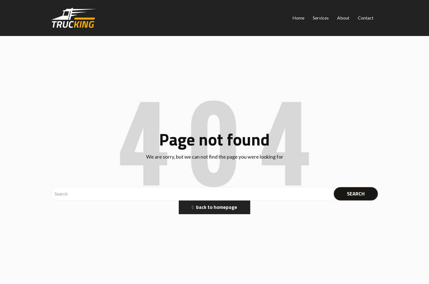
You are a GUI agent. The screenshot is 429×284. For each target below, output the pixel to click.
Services (321, 17)
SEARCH (356, 193)
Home (298, 17)
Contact (365, 17)
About (343, 17)
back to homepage (214, 207)
